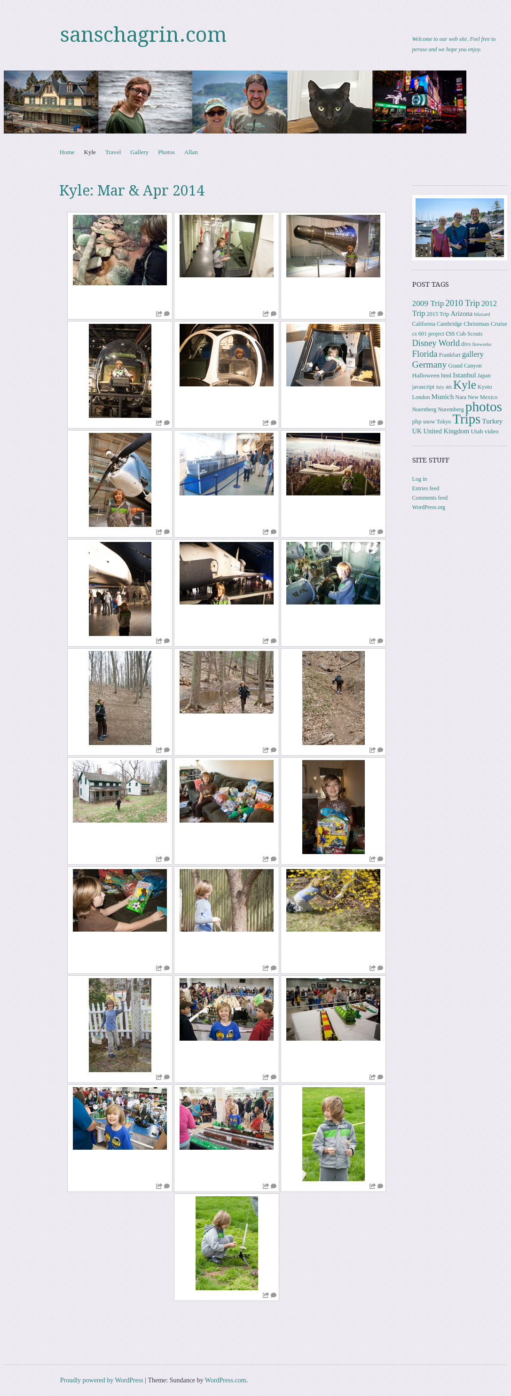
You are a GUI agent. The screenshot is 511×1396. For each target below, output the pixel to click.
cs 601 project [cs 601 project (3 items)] (428, 333)
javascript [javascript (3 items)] (423, 387)
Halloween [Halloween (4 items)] (426, 375)
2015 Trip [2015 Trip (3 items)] (438, 314)
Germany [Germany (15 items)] (429, 364)
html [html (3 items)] (446, 375)
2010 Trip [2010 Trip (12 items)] (462, 303)
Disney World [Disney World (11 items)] (436, 343)
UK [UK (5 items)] (417, 431)
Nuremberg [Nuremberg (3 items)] (451, 409)
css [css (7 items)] (450, 333)
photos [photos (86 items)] (483, 406)
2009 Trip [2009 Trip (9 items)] (428, 303)
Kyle (90, 152)
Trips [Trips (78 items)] (466, 418)
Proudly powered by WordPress (101, 1380)
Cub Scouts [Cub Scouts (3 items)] (469, 333)
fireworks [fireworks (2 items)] (481, 344)
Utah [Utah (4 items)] (477, 431)
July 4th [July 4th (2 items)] (444, 387)
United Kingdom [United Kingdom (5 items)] (447, 431)
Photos (166, 152)
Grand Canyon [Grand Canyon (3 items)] (464, 365)
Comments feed (430, 497)
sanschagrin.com (143, 35)
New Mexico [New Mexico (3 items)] (482, 397)
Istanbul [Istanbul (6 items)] (464, 375)
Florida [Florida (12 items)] (425, 354)
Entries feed (426, 488)
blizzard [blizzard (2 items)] (482, 314)
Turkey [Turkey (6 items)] (492, 421)
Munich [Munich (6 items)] (442, 396)
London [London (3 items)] (421, 397)
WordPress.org (428, 507)
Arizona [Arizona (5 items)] (461, 313)
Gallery (139, 152)
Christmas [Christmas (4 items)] (476, 323)
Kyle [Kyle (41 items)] (464, 384)
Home (67, 152)
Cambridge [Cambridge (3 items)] (449, 324)
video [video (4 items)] (492, 431)
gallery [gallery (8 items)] (473, 354)
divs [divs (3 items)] (466, 344)
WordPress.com (225, 1380)
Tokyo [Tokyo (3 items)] (444, 421)
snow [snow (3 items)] (429, 421)
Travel (113, 152)
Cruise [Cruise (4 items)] (499, 323)
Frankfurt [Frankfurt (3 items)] (450, 355)
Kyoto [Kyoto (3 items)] (485, 387)
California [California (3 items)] (423, 324)
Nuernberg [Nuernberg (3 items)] (424, 409)
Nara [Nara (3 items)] (460, 397)
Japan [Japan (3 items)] (484, 375)
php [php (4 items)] (417, 421)
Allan (191, 152)
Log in (419, 479)
